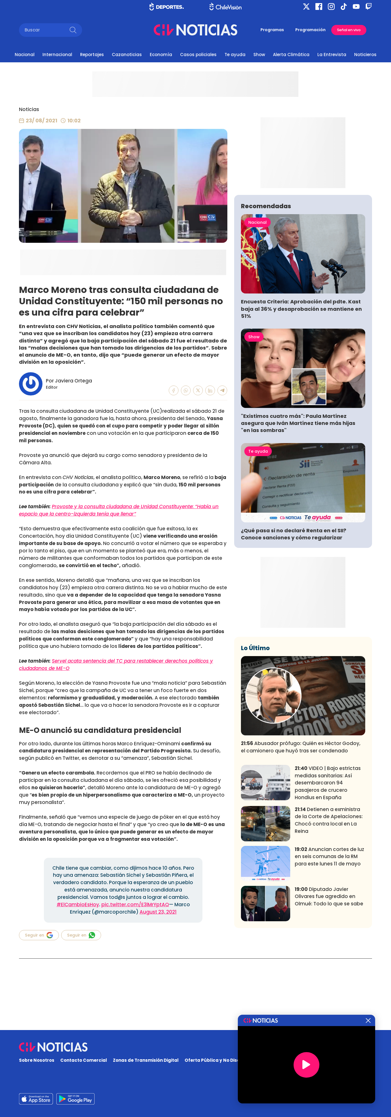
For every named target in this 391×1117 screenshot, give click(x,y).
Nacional (25, 55)
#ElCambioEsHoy (78, 904)
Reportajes (92, 55)
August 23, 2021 (158, 912)
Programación (310, 30)
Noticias (29, 109)
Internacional (57, 55)
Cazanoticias (127, 55)
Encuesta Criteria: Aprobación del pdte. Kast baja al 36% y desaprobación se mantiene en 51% (301, 392)
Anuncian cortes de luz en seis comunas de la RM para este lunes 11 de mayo (329, 940)
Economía (161, 55)
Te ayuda (235, 55)
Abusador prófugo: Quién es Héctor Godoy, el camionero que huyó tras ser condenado (300, 831)
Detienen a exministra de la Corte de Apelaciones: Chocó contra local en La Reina (329, 904)
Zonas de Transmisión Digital (146, 1060)
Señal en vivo (349, 30)
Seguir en (39, 935)
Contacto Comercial (83, 1060)
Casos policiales (198, 55)
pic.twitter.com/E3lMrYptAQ (135, 904)
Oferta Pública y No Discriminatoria (225, 1060)
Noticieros (365, 55)
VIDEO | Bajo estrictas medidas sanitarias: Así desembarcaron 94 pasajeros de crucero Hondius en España (328, 867)
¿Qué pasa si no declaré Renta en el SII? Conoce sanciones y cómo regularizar (293, 618)
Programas (272, 30)
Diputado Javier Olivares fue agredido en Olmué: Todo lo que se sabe (329, 980)
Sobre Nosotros (36, 1060)
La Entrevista (331, 55)
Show (259, 55)
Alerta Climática (291, 55)
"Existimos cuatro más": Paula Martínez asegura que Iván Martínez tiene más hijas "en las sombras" (298, 507)
